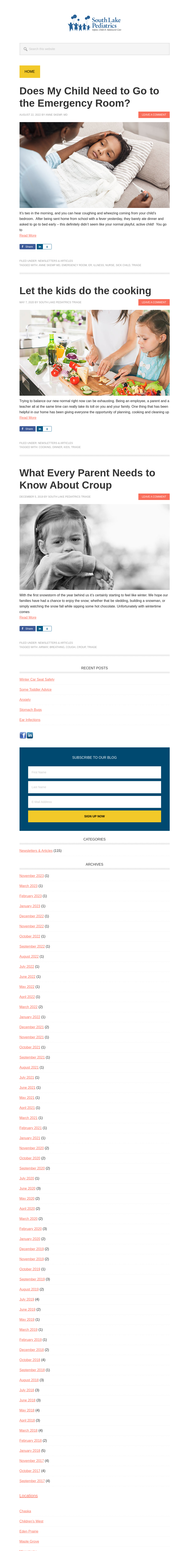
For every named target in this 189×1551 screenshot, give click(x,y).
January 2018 (30, 1451)
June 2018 (28, 1400)
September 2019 (32, 1279)
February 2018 (31, 1440)
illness (98, 265)
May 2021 (27, 1098)
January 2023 (30, 906)
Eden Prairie (29, 1531)
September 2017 (32, 1481)
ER (90, 265)
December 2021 (32, 1027)
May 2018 (27, 1410)
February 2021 (31, 1128)
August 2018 (29, 1380)
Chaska (25, 1511)
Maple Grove (29, 1541)
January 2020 (30, 1239)
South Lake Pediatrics (95, 23)
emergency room (74, 265)
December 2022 (32, 916)
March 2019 (29, 1329)
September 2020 (32, 1168)
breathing (57, 647)
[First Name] (94, 772)
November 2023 (32, 876)
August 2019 (29, 1289)
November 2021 (32, 1037)
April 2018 (27, 1420)
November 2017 (32, 1461)
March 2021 (29, 1118)
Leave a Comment (154, 114)
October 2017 (30, 1471)
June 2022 (28, 976)
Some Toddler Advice (36, 689)
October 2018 (30, 1360)
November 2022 (32, 926)
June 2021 (28, 1087)
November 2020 (32, 1148)
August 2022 (29, 956)
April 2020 (27, 1208)
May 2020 (27, 1198)
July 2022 (27, 966)
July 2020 (27, 1178)
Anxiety (25, 699)
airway (43, 647)
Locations (29, 1495)
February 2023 (31, 896)
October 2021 (30, 1047)
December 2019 (32, 1249)
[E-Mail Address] (94, 802)
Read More (28, 235)
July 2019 (27, 1299)
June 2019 (28, 1309)
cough (71, 647)
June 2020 (28, 1188)
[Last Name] (94, 787)
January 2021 (30, 1138)
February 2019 (31, 1340)
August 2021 (29, 1067)
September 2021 (32, 1057)
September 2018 (32, 1370)
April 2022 (27, 997)
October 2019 (30, 1269)
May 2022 (27, 987)
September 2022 (32, 946)
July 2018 (27, 1390)
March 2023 (29, 886)
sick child (123, 265)
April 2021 (27, 1108)
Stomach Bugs (31, 710)
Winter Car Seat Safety (37, 679)
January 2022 (30, 1017)
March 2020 (29, 1219)
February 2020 (31, 1229)
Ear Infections (30, 720)
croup (81, 647)
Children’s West (31, 1521)
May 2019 (27, 1319)
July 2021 (27, 1077)
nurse (109, 265)
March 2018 (29, 1430)
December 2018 (32, 1350)
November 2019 (32, 1259)
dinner (57, 447)
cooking (45, 447)
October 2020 (30, 1158)
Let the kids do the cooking (86, 290)
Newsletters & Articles (55, 260)
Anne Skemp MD (49, 265)
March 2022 (29, 1007)
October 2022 (30, 936)
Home (30, 71)
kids (67, 447)
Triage (136, 265)
